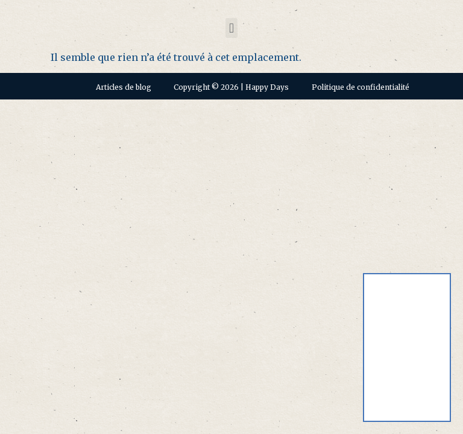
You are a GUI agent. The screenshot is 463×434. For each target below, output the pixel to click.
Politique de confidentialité (360, 87)
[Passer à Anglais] (407, 314)
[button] (231, 28)
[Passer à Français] (407, 381)
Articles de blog (123, 87)
